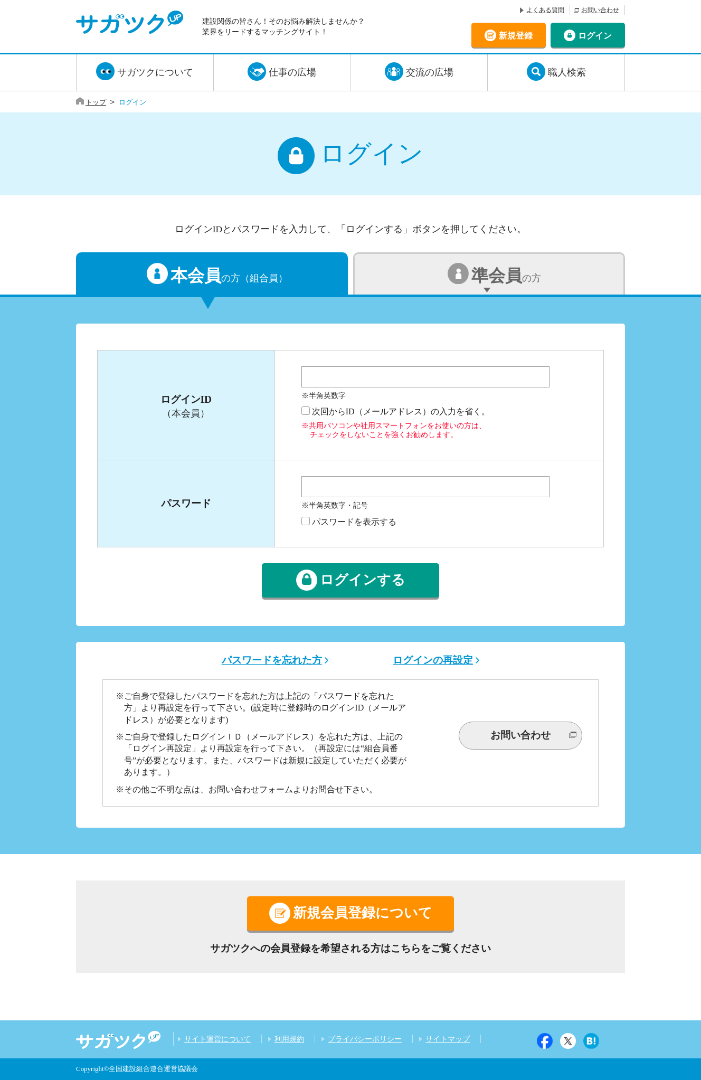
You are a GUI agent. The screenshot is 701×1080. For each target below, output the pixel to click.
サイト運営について (217, 1039)
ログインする (362, 580)
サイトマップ (447, 1039)
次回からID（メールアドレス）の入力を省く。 (401, 411)
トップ (96, 102)
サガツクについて (155, 72)
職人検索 (567, 72)
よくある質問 (545, 10)
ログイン (595, 35)
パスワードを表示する (354, 521)
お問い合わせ (600, 10)
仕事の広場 (292, 72)
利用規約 (289, 1039)
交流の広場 (429, 72)
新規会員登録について (362, 913)
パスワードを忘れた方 (272, 660)
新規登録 (516, 35)
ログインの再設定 (433, 660)
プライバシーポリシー (365, 1039)
